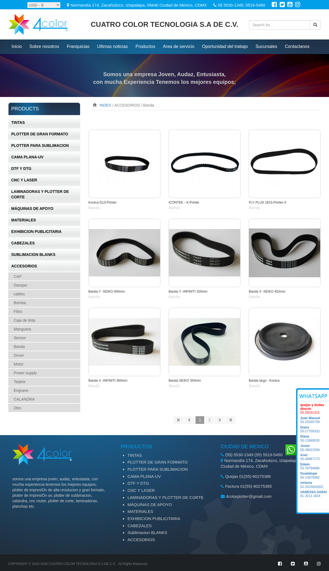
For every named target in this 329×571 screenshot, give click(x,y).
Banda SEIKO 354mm (185, 380)
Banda (19, 346)
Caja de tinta (24, 320)
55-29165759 (314, 420)
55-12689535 (314, 438)
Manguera (22, 329)
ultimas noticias (112, 46)
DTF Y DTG (21, 168)
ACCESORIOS (24, 266)
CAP (18, 276)
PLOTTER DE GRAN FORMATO (39, 134)
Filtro (18, 311)
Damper (20, 285)
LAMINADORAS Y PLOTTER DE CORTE (40, 194)
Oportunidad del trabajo (225, 46)
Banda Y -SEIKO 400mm (107, 291)
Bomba (20, 303)
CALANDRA (24, 399)
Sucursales (266, 46)
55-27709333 (314, 429)
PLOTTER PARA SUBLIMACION (40, 145)
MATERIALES (23, 220)
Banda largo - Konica (264, 380)
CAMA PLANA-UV (27, 157)
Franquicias (78, 46)
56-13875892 (314, 475)
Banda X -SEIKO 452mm (267, 291)
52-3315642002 (314, 485)
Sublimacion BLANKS (33, 254)
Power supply (25, 373)
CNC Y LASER (24, 180)
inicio (17, 46)
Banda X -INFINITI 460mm (108, 380)
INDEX (105, 105)
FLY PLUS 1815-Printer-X (267, 202)
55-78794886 (314, 466)
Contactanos (297, 46)
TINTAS (18, 122)
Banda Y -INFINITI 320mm (188, 291)
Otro (17, 408)
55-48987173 (314, 457)
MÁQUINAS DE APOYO (32, 208)
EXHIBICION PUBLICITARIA (36, 231)
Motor (19, 364)
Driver (19, 355)
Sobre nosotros (44, 46)
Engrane (21, 390)
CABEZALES (23, 243)
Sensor (20, 338)
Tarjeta (19, 381)
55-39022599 (314, 448)
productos (145, 46)
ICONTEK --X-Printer (184, 202)
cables (19, 294)
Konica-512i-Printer (103, 202)
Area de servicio (178, 46)
